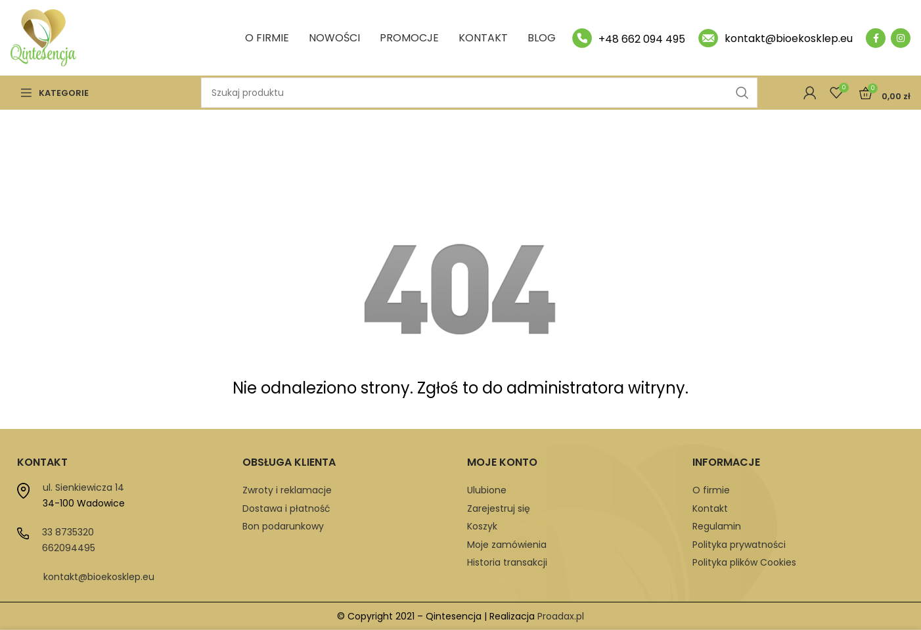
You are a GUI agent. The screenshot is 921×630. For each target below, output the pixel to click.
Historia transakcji (507, 562)
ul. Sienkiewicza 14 (83, 487)
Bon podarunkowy (283, 526)
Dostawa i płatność (286, 508)
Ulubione (486, 490)
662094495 (68, 547)
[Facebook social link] (876, 38)
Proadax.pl (560, 616)
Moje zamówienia (507, 544)
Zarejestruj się (498, 508)
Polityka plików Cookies (744, 562)
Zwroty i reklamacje (287, 490)
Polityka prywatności (739, 544)
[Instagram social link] (900, 38)
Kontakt (710, 508)
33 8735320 (68, 532)
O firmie (711, 490)
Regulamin (716, 526)
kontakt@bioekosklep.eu (98, 576)
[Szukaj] (479, 93)
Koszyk (482, 526)
